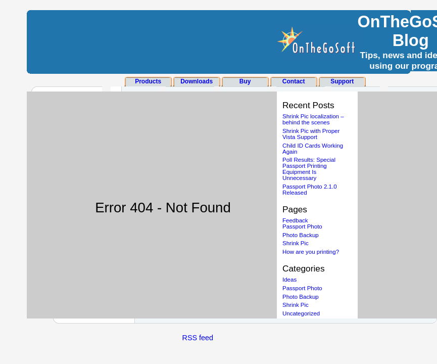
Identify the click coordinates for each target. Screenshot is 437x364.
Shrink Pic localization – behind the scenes (313, 119)
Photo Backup (300, 235)
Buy (245, 81)
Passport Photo (302, 226)
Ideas (289, 280)
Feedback (295, 220)
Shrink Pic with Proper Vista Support (310, 134)
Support (342, 81)
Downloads (196, 81)
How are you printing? (310, 252)
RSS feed (198, 338)
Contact (293, 81)
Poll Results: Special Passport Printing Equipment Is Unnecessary (308, 169)
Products (148, 81)
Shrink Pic (295, 243)
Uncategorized (301, 313)
